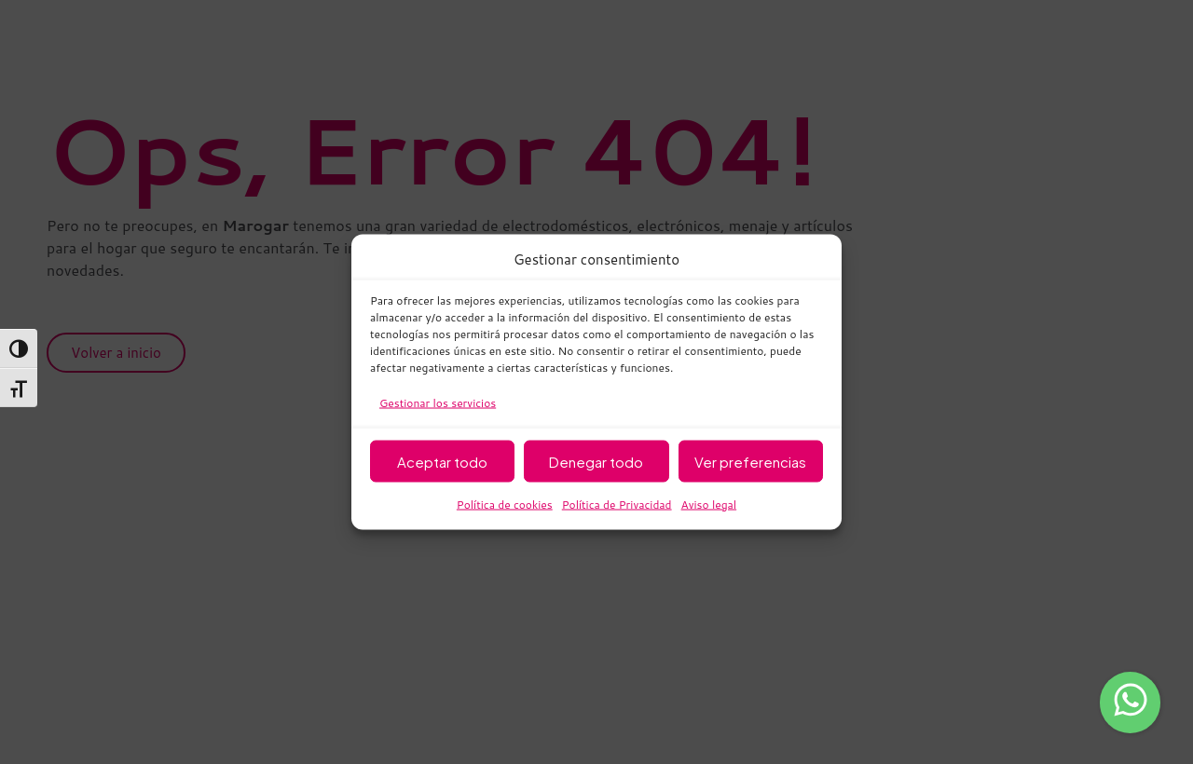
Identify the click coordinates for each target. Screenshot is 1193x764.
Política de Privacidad (617, 504)
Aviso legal (709, 504)
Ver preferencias (750, 461)
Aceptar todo (442, 461)
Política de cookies (505, 504)
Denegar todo (596, 461)
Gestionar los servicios (437, 403)
